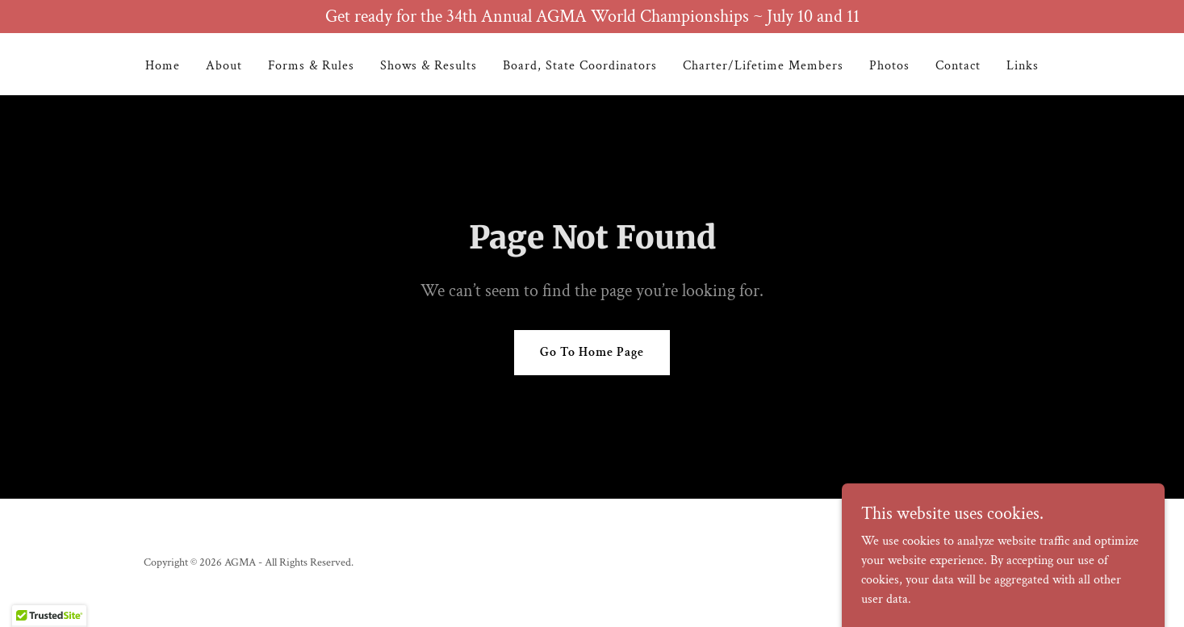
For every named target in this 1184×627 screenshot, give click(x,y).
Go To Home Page (592, 352)
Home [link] (162, 65)
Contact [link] (958, 65)
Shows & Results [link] (428, 65)
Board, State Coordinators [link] (580, 65)
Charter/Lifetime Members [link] (763, 65)
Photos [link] (889, 65)
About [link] (224, 65)
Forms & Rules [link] (311, 65)
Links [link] (1022, 65)
